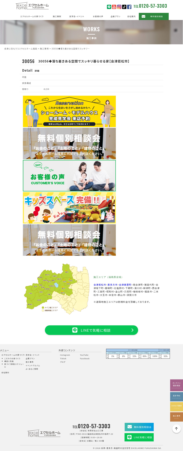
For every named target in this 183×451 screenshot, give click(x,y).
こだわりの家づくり (12, 358)
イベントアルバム (33, 365)
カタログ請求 (176, 406)
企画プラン (116, 16)
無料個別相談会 (143, 427)
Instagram (65, 355)
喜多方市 (113, 284)
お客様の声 (98, 16)
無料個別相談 (156, 16)
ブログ (62, 362)
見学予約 (176, 396)
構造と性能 (9, 361)
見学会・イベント (76, 16)
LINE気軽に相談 (143, 437)
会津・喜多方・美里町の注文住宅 (116, 448)
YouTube (84, 355)
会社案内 (131, 16)
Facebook (85, 358)
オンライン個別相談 (176, 385)
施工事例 (57, 16)
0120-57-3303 (153, 5)
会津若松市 (100, 284)
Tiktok (63, 358)
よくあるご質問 (32, 369)
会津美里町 (125, 284)
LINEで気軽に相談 (91, 330)
